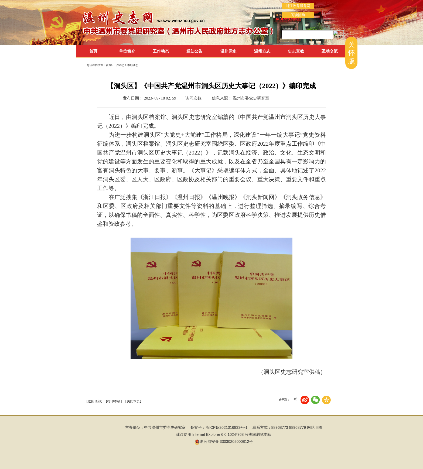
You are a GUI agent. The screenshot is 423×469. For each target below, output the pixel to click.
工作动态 (119, 65)
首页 (93, 51)
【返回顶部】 (94, 401)
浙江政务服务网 (298, 6)
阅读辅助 (298, 15)
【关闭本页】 (133, 401)
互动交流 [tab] (330, 51)
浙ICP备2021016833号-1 (227, 427)
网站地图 (314, 427)
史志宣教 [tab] (296, 51)
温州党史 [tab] (228, 51)
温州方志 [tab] (262, 51)
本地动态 (132, 65)
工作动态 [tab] (161, 51)
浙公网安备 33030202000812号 (224, 441)
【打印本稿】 (114, 401)
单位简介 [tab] (127, 51)
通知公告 (194, 51)
